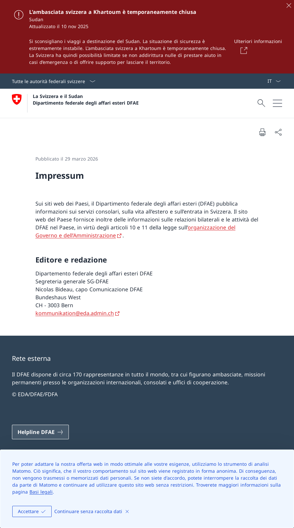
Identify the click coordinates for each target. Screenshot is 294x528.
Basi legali (41, 492)
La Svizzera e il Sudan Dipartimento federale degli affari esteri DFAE (86, 99)
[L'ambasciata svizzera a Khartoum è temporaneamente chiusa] (147, 36)
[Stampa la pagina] (262, 132)
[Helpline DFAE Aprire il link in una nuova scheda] (40, 432)
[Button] (242, 50)
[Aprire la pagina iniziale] (75, 103)
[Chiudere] (288, 5)
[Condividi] (278, 132)
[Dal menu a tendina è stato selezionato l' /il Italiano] (274, 81)
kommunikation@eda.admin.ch (74, 313)
